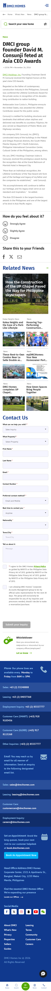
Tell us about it (9, 544)
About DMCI (10, 925)
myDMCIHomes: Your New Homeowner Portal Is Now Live (36, 357)
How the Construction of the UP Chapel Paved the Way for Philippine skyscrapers (25, 288)
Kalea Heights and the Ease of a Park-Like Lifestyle (13, 325)
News (29, 14)
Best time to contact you (13, 508)
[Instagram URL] (21, 911)
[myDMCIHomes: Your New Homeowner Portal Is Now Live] (37, 371)
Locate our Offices (13, 897)
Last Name (8, 460)
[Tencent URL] (28, 911)
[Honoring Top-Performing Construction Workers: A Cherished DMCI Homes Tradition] (37, 339)
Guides (7, 948)
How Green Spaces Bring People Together (36, 390)
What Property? (10, 437)
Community (31, 934)
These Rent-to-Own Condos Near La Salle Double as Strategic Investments (13, 357)
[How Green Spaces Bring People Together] (37, 403)
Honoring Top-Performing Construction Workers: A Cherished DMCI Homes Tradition (35, 325)
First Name (8, 449)
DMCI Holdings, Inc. (12, 74)
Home (10, 14)
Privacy (8, 934)
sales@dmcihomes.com (22, 784)
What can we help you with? (15, 424)
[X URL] (14, 911)
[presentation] (23, 614)
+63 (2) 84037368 (21, 696)
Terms (29, 929)
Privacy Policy (40, 566)
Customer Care (33, 939)
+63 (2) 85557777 (34, 706)
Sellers (7, 944)
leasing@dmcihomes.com (25, 794)
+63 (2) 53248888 (19, 687)
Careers (29, 944)
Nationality (8, 520)
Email (5, 472)
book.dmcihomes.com (18, 847)
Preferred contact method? (14, 496)
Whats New (19, 14)
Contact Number (10, 484)
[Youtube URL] (36, 911)
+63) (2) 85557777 (31, 743)
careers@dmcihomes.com (16, 822)
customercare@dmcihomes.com (19, 808)
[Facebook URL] (7, 911)
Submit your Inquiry (17, 624)
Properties (9, 939)
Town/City (7, 532)
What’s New (10, 929)
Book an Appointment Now (21, 855)
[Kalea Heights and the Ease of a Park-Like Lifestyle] (14, 339)
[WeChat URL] (43, 911)
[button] (43, 974)
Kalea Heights (8, 319)
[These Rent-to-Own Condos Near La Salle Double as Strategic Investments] (14, 371)
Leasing (30, 925)
